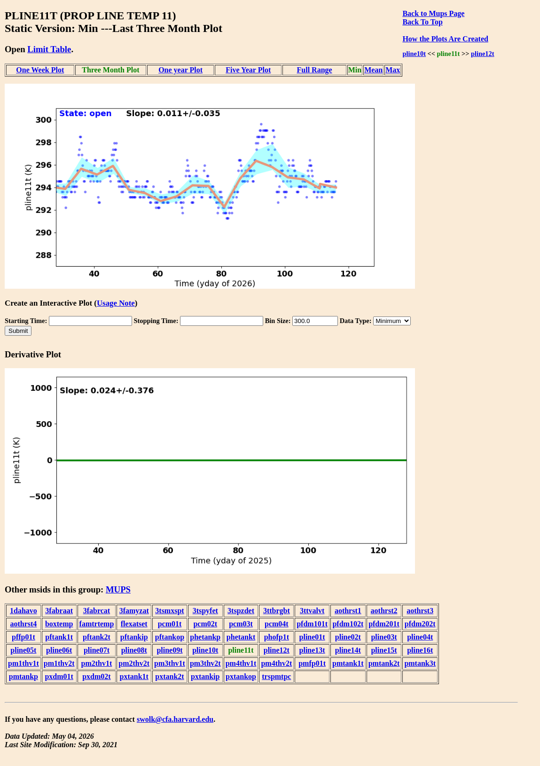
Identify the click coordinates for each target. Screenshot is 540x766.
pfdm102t (347, 624)
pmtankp (23, 676)
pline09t (169, 650)
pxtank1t (134, 676)
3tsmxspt (169, 611)
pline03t (384, 637)
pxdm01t (59, 676)
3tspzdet (240, 611)
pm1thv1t (23, 663)
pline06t (59, 650)
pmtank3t (420, 663)
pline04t (420, 637)
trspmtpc (276, 676)
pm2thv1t (96, 663)
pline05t (23, 650)
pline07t (97, 650)
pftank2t (96, 637)
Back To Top (422, 22)
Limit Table (49, 49)
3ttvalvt (312, 611)
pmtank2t (384, 663)
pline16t (420, 650)
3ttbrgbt (276, 611)
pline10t (414, 53)
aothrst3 (420, 611)
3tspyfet (205, 611)
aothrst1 (348, 611)
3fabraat (59, 611)
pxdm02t (96, 676)
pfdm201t (383, 624)
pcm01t (170, 624)
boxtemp (59, 624)
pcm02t (205, 624)
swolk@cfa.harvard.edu (175, 719)
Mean (373, 70)
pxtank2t (169, 676)
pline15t (384, 650)
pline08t (134, 650)
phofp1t (276, 637)
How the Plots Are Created (445, 39)
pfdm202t (420, 624)
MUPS (118, 589)
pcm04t (277, 624)
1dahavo (23, 611)
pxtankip (205, 676)
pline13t (312, 650)
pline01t (312, 637)
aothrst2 (384, 611)
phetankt (241, 637)
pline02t (348, 637)
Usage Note (116, 303)
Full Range (314, 70)
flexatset (134, 624)
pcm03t (241, 624)
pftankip (134, 637)
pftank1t (59, 637)
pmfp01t (312, 663)
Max (392, 70)
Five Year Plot (248, 70)
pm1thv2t (59, 663)
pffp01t (23, 637)
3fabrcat (96, 611)
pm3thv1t (169, 663)
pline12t (482, 53)
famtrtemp (96, 624)
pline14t (348, 650)
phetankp (205, 637)
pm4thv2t (276, 663)
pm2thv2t (133, 663)
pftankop (169, 637)
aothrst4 (23, 624)
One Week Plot (40, 70)
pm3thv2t (205, 663)
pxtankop (241, 676)
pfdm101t (312, 624)
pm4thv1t (241, 663)
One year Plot (180, 70)
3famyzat (134, 611)
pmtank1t (348, 663)
